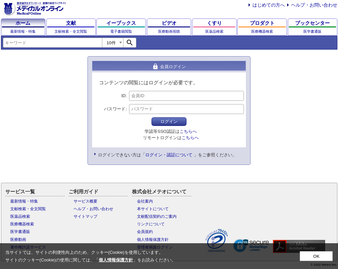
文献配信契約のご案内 (157, 216)
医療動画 (18, 239)
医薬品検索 (20, 216)
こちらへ (188, 131)
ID (123, 95)
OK (316, 256)
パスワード (114, 108)
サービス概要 (85, 201)
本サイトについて (153, 209)
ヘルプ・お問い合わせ (314, 5)
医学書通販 (20, 231)
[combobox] (52, 43)
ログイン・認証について (168, 154)
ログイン (169, 121)
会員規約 (145, 231)
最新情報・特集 (24, 201)
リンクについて (151, 224)
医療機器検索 (22, 224)
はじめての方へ (269, 5)
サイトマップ (85, 216)
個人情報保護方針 (153, 239)
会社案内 (145, 201)
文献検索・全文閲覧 (28, 209)
